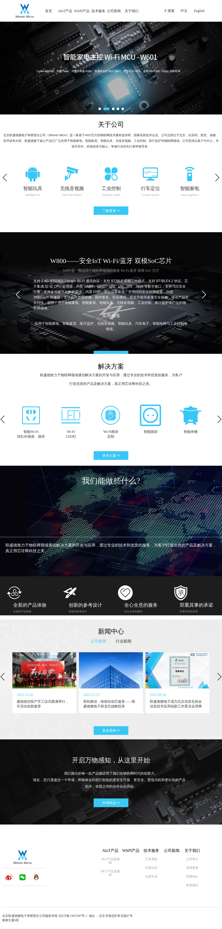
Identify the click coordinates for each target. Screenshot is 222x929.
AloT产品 (110, 850)
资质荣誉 (192, 867)
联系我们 (192, 885)
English (199, 11)
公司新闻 (115, 11)
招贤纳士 (192, 876)
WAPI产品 (130, 850)
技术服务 (151, 850)
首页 (48, 11)
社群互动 (151, 876)
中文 (184, 11)
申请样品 (111, 803)
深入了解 (111, 99)
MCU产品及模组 (110, 873)
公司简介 (192, 859)
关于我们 (192, 850)
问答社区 (151, 867)
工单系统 (151, 859)
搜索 (169, 11)
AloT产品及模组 (110, 861)
